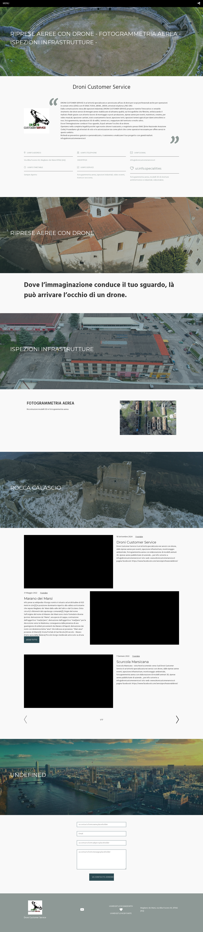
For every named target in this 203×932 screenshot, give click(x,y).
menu (6, 3)
